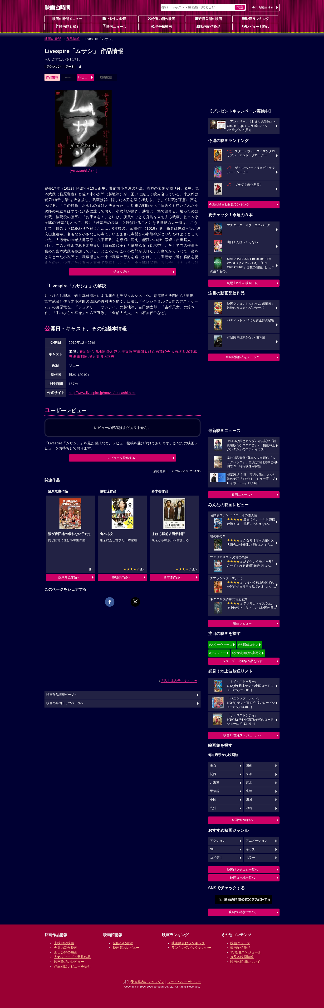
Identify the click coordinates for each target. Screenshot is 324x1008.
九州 (213, 808)
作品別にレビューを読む (72, 966)
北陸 (249, 791)
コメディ (216, 857)
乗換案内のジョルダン (147, 982)
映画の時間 (52, 39)
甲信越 (214, 791)
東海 (249, 774)
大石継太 (178, 351)
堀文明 (93, 356)
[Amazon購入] (83, 170)
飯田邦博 (80, 356)
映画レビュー (242, 623)
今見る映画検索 (263, 7)
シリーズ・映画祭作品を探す (242, 661)
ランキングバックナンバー (191, 947)
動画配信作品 (208, 26)
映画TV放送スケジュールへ (242, 735)
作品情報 (73, 39)
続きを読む (121, 272)
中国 (213, 799)
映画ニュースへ (242, 495)
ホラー (250, 857)
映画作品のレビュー (69, 962)
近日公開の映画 (208, 18)
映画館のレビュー (126, 947)
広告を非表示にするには (179, 681)
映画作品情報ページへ (61, 694)
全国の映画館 (123, 943)
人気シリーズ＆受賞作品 (72, 957)
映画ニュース (114, 26)
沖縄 (249, 808)
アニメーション (256, 840)
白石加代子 (161, 351)
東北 (249, 782)
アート (69, 66)
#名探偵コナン (248, 644)
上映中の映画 (114, 18)
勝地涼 (100, 351)
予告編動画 (161, 26)
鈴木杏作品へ (173, 577)
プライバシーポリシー (184, 982)
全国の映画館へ (242, 820)
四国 (249, 799)
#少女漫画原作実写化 (246, 653)
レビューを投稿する (121, 458)
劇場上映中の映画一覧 (242, 283)
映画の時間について (242, 912)
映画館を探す (67, 26)
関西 (213, 774)
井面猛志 (107, 356)
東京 (213, 765)
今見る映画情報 (242, 957)
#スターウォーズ (220, 644)
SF (212, 849)
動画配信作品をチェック (243, 357)
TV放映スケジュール (245, 952)
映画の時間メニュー (67, 19)
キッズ (250, 849)
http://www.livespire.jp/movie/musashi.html (102, 393)
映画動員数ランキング (188, 943)
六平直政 (125, 351)
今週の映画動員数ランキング (229, 204)
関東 (249, 765)
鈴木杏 (111, 351)
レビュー (84, 77)
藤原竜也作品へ (69, 577)
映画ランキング (255, 18)
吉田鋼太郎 (142, 351)
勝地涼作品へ (121, 577)
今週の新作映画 (161, 18)
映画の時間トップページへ (64, 703)
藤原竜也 (86, 351)
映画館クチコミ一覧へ (242, 869)
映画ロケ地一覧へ (242, 878)
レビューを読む (255, 26)
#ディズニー (217, 653)
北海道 (214, 782)
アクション (53, 66)
